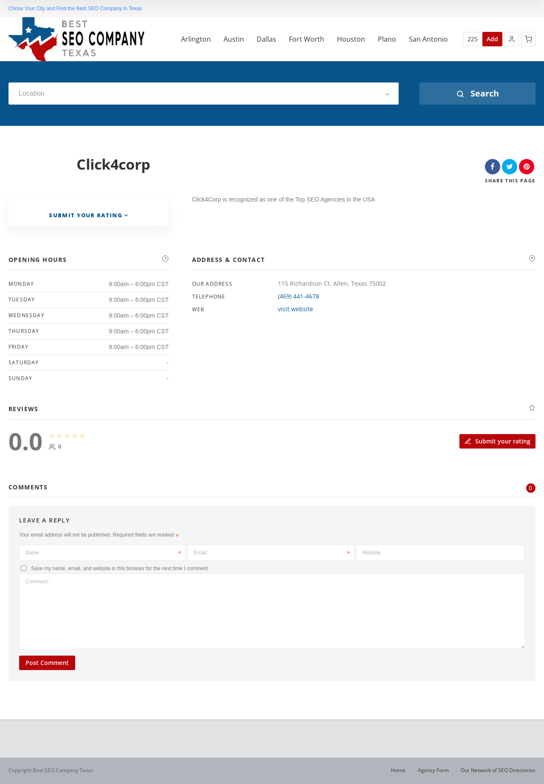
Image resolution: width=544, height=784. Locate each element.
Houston (351, 39)
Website (372, 553)
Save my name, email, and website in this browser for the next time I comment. (120, 568)
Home (398, 770)
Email (271, 553)
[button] (511, 39)
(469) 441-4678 (298, 296)
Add (492, 39)
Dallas (266, 39)
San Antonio (428, 39)
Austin (234, 39)
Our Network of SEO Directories (498, 770)
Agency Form (433, 770)
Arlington (196, 39)
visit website (295, 309)
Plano (387, 39)
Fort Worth (306, 39)
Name (103, 553)
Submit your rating (497, 441)
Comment (38, 582)
